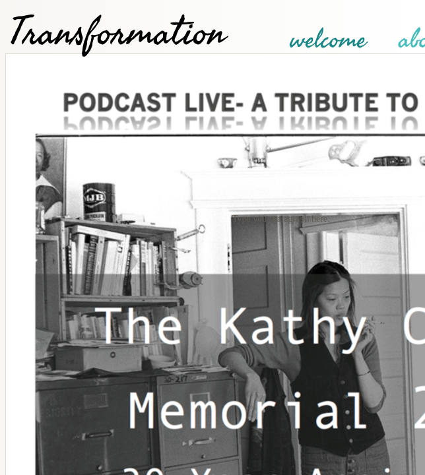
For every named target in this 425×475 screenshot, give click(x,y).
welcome (328, 39)
